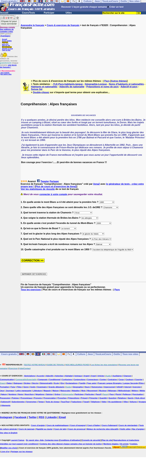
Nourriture (29, 394)
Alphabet (69, 376)
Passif (98, 394)
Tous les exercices (31, 289)
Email (62, 417)
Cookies (133, 444)
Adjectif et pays (129, 86)
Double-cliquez (41, 92)
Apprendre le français (32, 25)
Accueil (4, 13)
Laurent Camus (17, 440)
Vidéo (103, 402)
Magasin (47, 391)
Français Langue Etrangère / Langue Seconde (118, 383)
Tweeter (44, 181)
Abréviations (29, 376)
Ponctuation (137, 394)
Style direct (140, 398)
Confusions (67, 379)
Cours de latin (60, 429)
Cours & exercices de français (63, 25)
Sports (131, 398)
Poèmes (15, 398)
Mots (83, 391)
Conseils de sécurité (91, 440)
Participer (49, 13)
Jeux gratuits (4, 72)
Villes (125, 402)
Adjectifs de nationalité (71, 86)
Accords (40, 376)
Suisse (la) (36, 89)
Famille (82, 383)
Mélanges (112, 391)
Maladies (76, 391)
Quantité (103, 398)
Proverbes (62, 398)
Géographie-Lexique (96, 84)
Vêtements (5, 405)
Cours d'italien (93, 425)
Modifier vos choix (9, 448)
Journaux (10, 391)
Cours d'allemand (109, 425)
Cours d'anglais (38, 425)
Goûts (33, 387)
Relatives (122, 398)
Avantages (5, 36)
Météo (142, 391)
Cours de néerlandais (128, 425)
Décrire (35, 383)
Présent (84, 398)
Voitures (133, 402)
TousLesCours (103, 354)
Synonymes (31, 402)
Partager (54, 181)
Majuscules (65, 391)
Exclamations (72, 383)
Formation (4, 387)
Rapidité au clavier (44, 429)
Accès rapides (7, 41)
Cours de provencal (76, 429)
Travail (86, 402)
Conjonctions (80, 379)
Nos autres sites (5, 74)
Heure (87, 387)
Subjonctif (5, 402)
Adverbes (59, 376)
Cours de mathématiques (57, 425)
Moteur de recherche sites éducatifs (102, 429)
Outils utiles (125, 429)
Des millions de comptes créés (7, 29)
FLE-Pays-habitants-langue (68, 84)
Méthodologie (124, 391)
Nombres (12, 394)
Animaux (78, 376)
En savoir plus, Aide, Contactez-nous (42, 440)
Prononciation (49, 398)
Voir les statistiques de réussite (38, 189)
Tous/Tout (65, 402)
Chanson (127, 376)
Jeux (90, 354)
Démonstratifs (46, 383)
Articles (100, 376)
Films (141, 383)
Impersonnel (109, 387)
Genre (26, 387)
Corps (121, 379)
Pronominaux (26, 398)
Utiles (69, 13)
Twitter (33, 417)
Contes (103, 379)
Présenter (93, 398)
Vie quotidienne (115, 402)
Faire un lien (6, 50)
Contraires (112, 379)
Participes (79, 394)
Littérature (37, 391)
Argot (93, 376)
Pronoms (38, 398)
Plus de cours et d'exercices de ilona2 (55, 186)
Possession (5, 398)
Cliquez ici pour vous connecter (9, 22)
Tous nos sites (130, 354)
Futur (13, 387)
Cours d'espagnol (78, 425)
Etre (62, 383)
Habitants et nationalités (44, 86)
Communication (7, 379)
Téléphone (95, 402)
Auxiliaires (117, 376)
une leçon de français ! (8, 66)
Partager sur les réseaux (22, 451)
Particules (89, 394)
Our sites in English (8, 433)
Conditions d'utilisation (70, 440)
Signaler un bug (7, 48)
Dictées (27, 383)
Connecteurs (92, 379)
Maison (55, 391)
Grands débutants (56, 387)
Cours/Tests (28, 13)
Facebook (20, 417)
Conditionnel (54, 379)
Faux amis (91, 383)
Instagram (6, 417)
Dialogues (18, 383)
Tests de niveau (52, 402)
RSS (41, 417)
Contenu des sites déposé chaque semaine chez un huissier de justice (71, 444)
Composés (42, 379)
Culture (81, 354)
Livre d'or (5, 44)
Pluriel (118, 394)
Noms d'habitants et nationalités (126, 84)
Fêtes (19, 387)
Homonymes (97, 387)
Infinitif (120, 387)
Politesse (127, 394)
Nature (4, 394)
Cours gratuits (9, 354)
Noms (20, 394)
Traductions (76, 402)
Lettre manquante (23, 391)
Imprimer (5, 42)
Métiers (135, 391)
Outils (116, 354)
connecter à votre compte (53, 194)
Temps (41, 402)
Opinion (49, 394)
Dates (9, 383)
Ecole (56, 383)
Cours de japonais (27, 429)
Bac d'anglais (138, 429)
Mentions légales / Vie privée (116, 444)
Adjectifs (49, 376)
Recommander (7, 47)
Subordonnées (18, 402)
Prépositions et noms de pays (102, 86)
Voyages (142, 402)
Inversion (137, 387)
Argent (87, 376)
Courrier (138, 379)
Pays (107, 81)
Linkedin (51, 417)
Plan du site (6, 45)
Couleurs (129, 379)
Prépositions (73, 398)
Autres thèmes (119, 81)
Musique (103, 391)
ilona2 (96, 184)
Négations (39, 394)
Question (112, 398)
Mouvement (92, 391)
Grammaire (42, 387)
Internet (127, 387)
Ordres (57, 394)
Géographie (78, 387)
